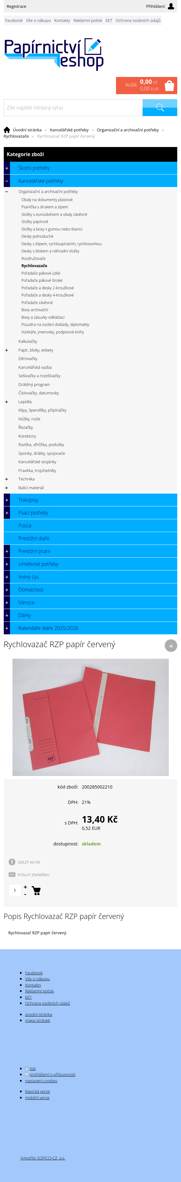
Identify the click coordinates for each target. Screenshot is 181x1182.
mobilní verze (37, 1097)
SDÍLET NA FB (29, 862)
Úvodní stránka (27, 130)
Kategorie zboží (90, 154)
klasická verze (37, 1091)
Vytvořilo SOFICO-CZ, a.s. (42, 1158)
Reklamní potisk (87, 20)
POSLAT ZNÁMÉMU (34, 874)
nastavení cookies (41, 1080)
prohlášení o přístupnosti (52, 1074)
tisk (33, 1068)
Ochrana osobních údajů (138, 20)
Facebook (14, 20)
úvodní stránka (38, 1014)
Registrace (17, 6)
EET (109, 20)
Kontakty (62, 20)
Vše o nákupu (38, 20)
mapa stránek (37, 1020)
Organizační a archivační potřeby (128, 130)
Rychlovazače (16, 136)
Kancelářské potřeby (69, 130)
